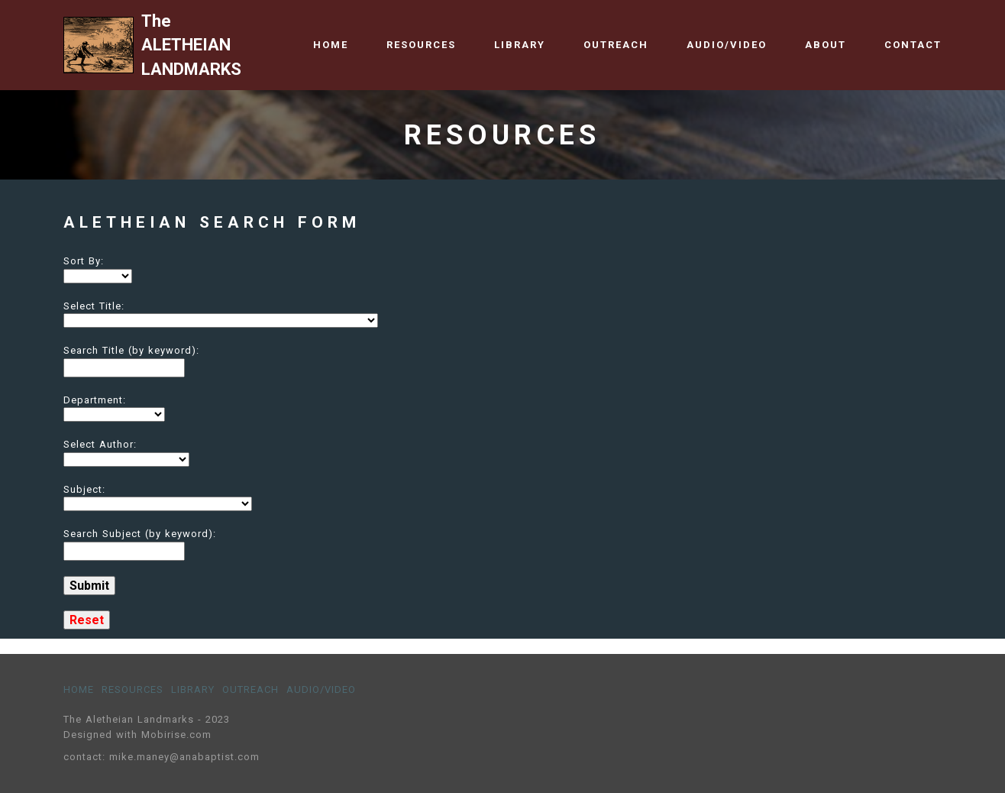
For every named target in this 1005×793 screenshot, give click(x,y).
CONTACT (913, 44)
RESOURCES (421, 44)
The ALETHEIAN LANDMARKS (193, 45)
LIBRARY (519, 44)
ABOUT (825, 44)
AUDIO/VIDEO (727, 44)
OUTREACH (615, 44)
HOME (330, 44)
